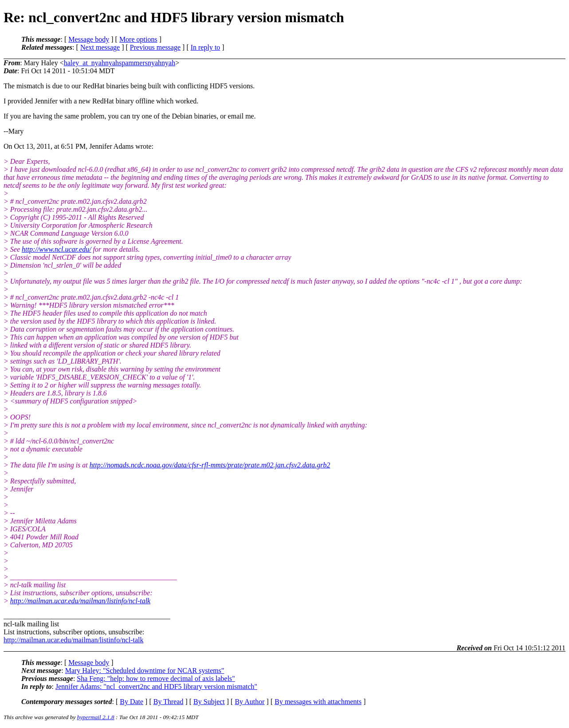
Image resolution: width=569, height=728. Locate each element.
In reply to (205, 47)
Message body (88, 39)
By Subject (209, 701)
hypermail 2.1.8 (95, 717)
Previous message (155, 47)
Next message (100, 47)
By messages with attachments (318, 701)
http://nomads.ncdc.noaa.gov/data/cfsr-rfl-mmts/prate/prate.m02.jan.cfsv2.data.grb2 (210, 465)
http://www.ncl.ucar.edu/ (56, 249)
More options (138, 39)
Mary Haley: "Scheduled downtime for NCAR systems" (144, 670)
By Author (249, 701)
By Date (131, 701)
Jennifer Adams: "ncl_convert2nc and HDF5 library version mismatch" (156, 686)
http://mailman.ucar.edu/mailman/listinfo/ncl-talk (80, 601)
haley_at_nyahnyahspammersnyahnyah (119, 63)
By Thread (168, 701)
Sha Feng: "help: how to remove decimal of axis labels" (156, 678)
